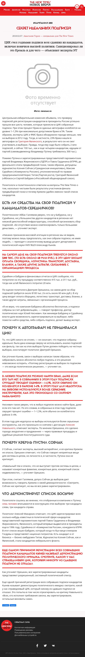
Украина (77, 10)
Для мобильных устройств (25, 635)
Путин (48, 12)
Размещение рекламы (24, 630)
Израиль (22, 12)
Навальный (32, 12)
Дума (63, 12)
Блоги (67, 10)
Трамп (41, 12)
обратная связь (22, 622)
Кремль (56, 12)
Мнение (7, 10)
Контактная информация (25, 627)
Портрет (46, 10)
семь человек (9, 503)
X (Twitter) (5, 605)
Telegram (12, 605)
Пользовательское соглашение (27, 633)
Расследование (57, 10)
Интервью (26, 10)
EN (77, 7)
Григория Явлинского (30, 141)
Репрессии (37, 10)
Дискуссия (16, 10)
